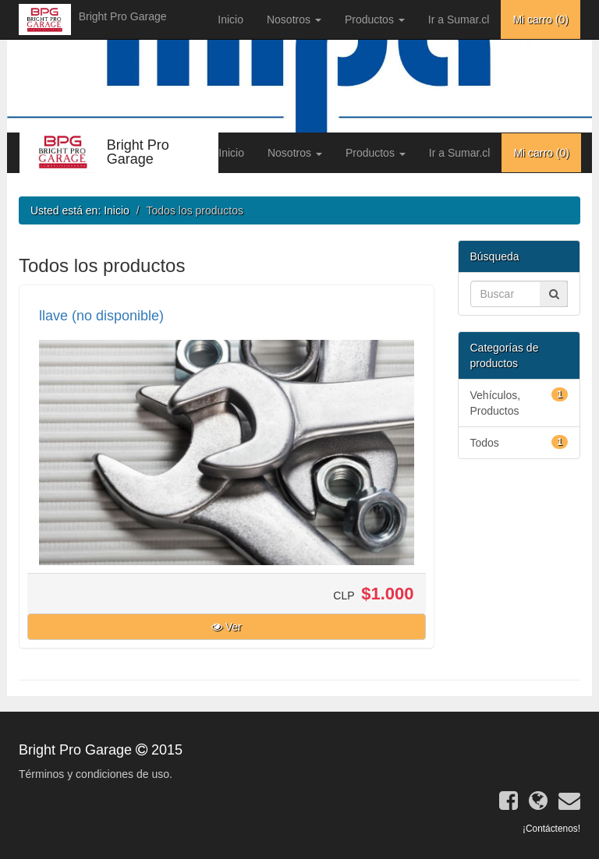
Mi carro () (540, 19)
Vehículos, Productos (519, 402)
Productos (375, 19)
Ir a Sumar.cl (459, 19)
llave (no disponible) (101, 315)
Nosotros (294, 19)
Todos (519, 442)
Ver (226, 626)
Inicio (230, 19)
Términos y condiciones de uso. (95, 774)
